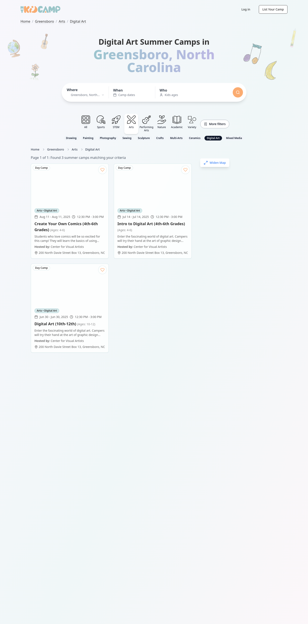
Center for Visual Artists (67, 241)
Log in (245, 9)
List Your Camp (273, 9)
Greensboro (44, 21)
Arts (62, 21)
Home (25, 21)
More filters (214, 124)
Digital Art (78, 21)
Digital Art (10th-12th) (64, 223)
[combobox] (85, 95)
